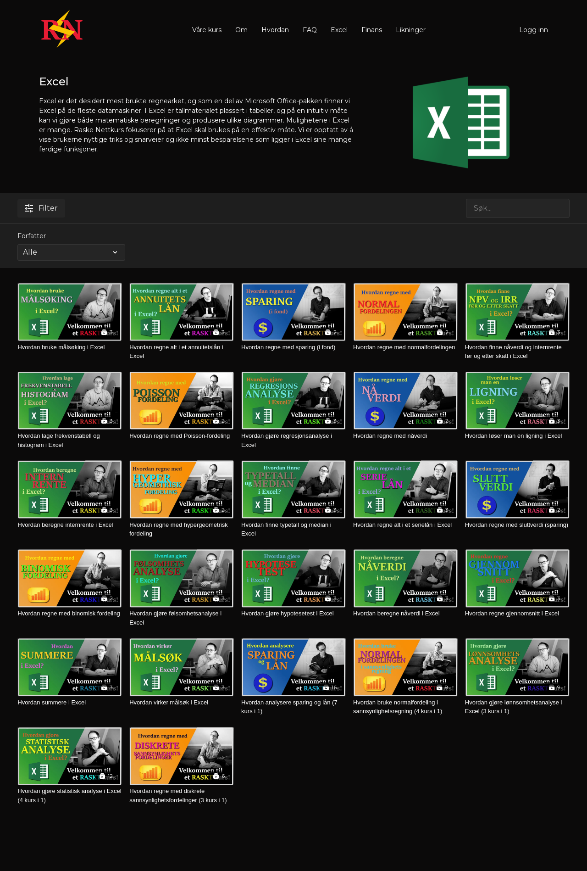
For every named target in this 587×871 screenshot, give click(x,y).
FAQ (310, 30)
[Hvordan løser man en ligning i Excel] (517, 436)
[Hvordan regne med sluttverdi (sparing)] (517, 525)
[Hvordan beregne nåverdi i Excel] (405, 613)
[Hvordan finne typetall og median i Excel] (293, 529)
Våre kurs (207, 30)
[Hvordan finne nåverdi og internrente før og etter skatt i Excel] (517, 352)
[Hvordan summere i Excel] (69, 702)
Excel (339, 30)
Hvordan (275, 30)
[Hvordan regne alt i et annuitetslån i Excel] (181, 352)
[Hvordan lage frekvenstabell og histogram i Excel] (69, 440)
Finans (371, 30)
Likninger (411, 30)
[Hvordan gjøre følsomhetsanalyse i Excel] (181, 618)
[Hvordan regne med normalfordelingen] (405, 347)
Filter (41, 208)
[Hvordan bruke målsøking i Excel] (69, 347)
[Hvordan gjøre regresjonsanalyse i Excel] (293, 440)
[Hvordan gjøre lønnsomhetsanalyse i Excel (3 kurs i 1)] (517, 707)
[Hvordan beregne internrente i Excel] (69, 525)
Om (241, 30)
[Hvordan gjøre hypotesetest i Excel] (293, 613)
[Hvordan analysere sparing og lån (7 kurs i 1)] (293, 707)
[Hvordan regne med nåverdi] (405, 436)
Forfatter (31, 236)
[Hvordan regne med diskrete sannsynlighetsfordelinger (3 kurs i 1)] (181, 795)
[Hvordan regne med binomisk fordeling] (69, 613)
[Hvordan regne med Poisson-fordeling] (181, 436)
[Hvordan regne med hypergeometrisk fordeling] (181, 529)
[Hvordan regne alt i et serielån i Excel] (405, 525)
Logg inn (533, 30)
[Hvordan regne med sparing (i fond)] (293, 347)
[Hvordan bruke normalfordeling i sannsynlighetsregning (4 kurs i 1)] (405, 707)
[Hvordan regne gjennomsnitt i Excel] (517, 613)
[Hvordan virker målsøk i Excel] (181, 702)
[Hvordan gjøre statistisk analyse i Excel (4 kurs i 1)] (69, 795)
